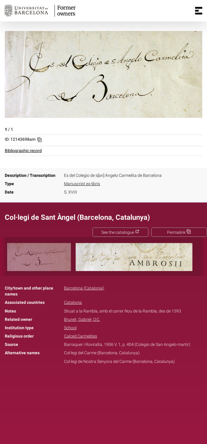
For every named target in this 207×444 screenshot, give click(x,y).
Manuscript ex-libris (82, 183)
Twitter (100, 380)
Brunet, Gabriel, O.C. (82, 319)
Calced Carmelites (80, 336)
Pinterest (113, 380)
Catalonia (73, 302)
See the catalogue (120, 232)
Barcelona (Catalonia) (84, 288)
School (70, 327)
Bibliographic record (23, 150)
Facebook (86, 380)
